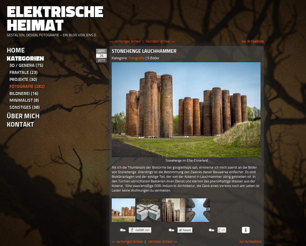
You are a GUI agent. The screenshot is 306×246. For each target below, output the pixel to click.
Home (16, 50)
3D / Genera (26, 65)
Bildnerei (23, 93)
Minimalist (24, 100)
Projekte (23, 79)
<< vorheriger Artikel (125, 41)
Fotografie (27, 86)
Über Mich (23, 116)
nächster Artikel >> (160, 41)
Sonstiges (24, 107)
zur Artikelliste (253, 41)
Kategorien (25, 58)
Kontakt (20, 124)
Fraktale (23, 72)
